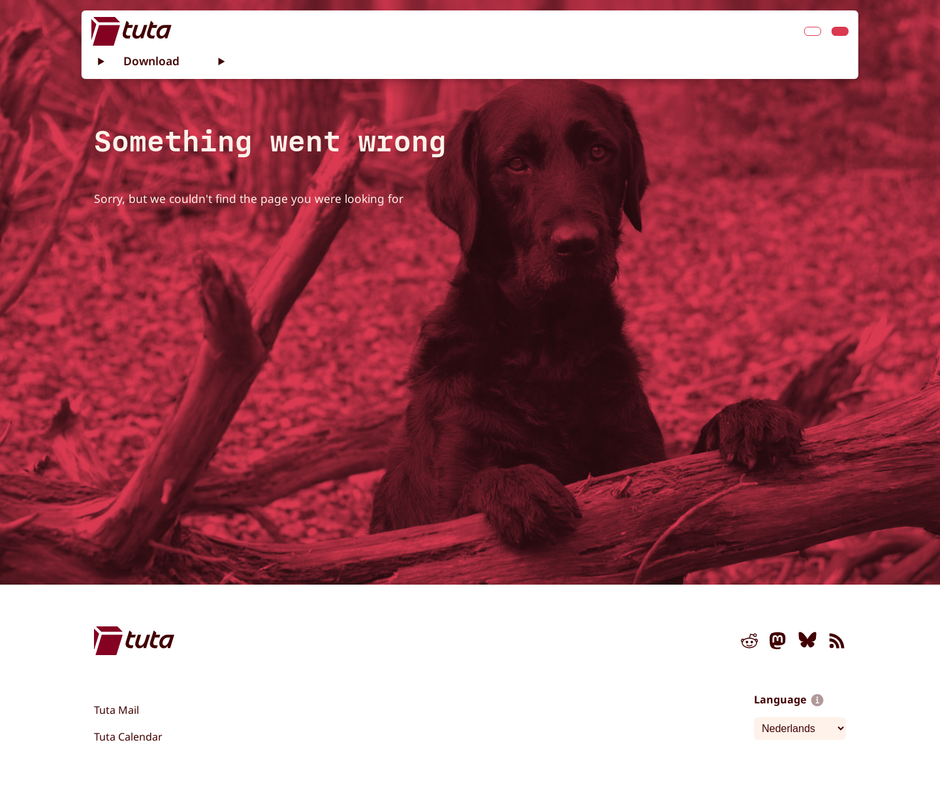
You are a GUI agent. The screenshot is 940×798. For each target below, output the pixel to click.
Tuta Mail (116, 710)
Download (151, 61)
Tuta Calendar (128, 736)
